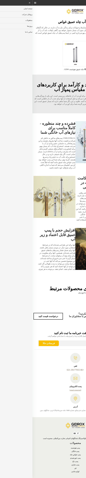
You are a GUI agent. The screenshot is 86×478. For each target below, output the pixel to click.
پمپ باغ (43, 461)
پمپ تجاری (43, 465)
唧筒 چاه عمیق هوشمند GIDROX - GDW (39, 69)
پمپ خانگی (43, 451)
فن (43, 468)
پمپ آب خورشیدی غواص (69, 96)
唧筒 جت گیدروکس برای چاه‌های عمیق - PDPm (65, 69)
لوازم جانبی (43, 471)
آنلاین (77, 31)
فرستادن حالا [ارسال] (16, 343)
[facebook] (45, 433)
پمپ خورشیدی (43, 458)
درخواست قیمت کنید (16, 316)
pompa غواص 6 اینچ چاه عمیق (55, 294)
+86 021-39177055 (43, 370)
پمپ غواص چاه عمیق (34, 162)
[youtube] (42, 433)
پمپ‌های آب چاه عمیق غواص (21, 33)
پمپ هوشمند (43, 448)
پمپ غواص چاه (43, 455)
